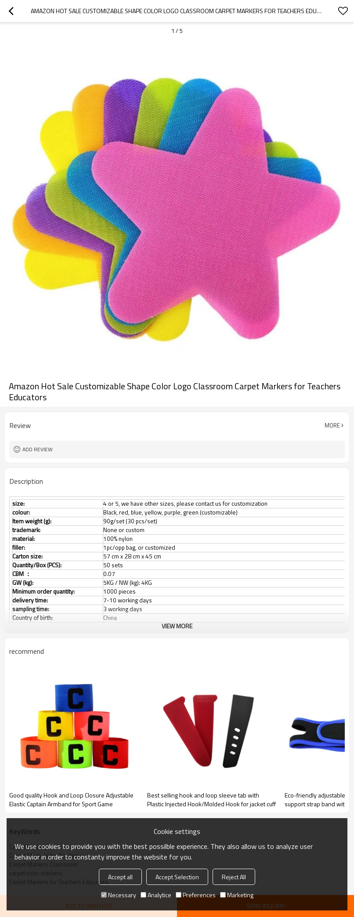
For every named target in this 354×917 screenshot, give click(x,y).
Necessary (118, 894)
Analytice (156, 894)
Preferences (196, 894)
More (332, 425)
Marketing (236, 894)
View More (177, 626)
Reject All (234, 876)
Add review (37, 449)
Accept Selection (177, 876)
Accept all (120, 876)
